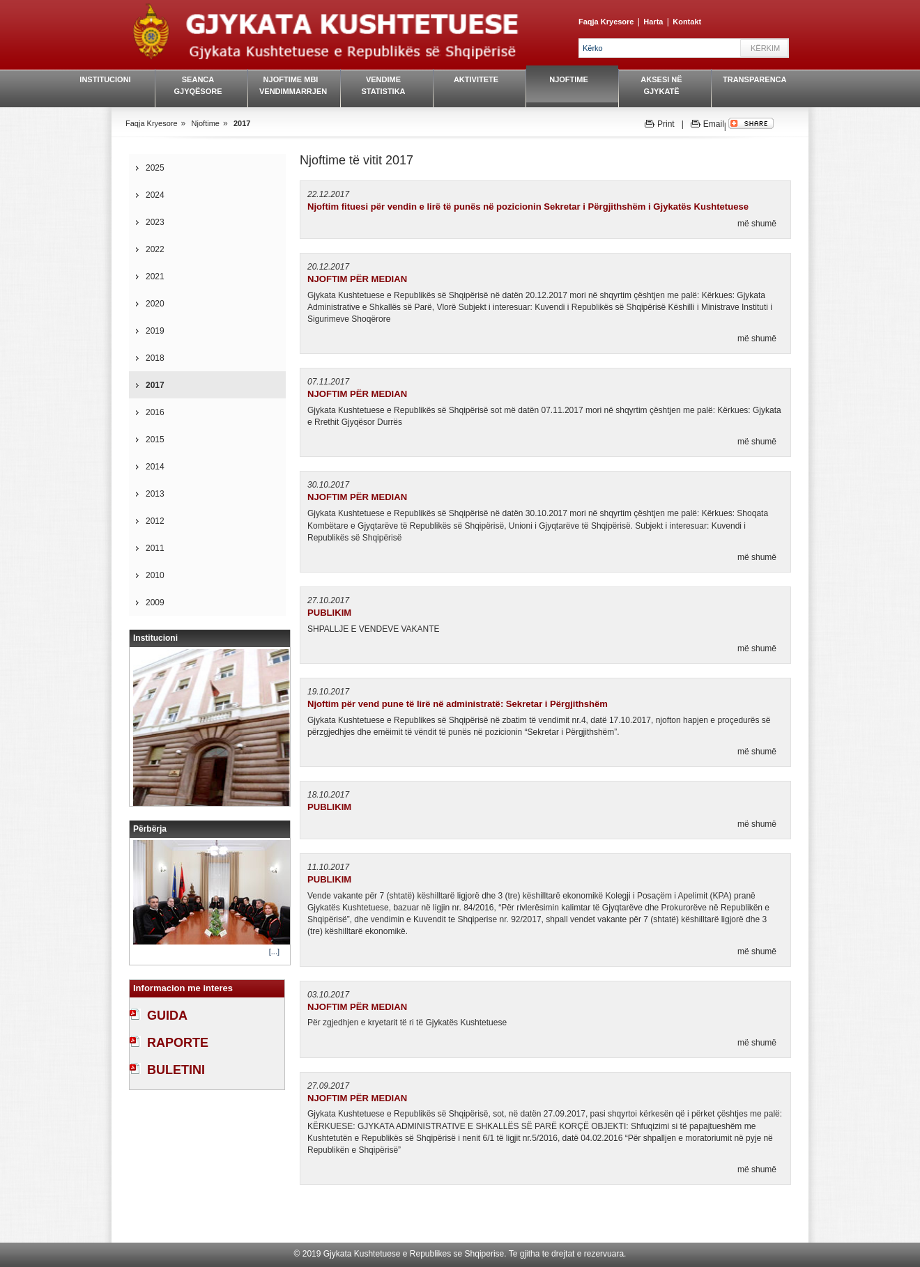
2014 (155, 467)
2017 (241, 123)
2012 (155, 521)
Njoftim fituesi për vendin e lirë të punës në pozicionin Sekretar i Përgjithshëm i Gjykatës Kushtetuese (528, 206)
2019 (155, 331)
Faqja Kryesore (606, 21)
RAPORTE (177, 1043)
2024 (155, 195)
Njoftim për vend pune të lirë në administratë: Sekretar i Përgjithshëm (457, 704)
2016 (155, 412)
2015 (155, 439)
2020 (155, 304)
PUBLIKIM (329, 612)
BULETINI (176, 1070)
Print (666, 124)
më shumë (756, 223)
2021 (155, 276)
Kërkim (765, 48)
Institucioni (104, 79)
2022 (155, 249)
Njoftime (568, 79)
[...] (274, 951)
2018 (155, 358)
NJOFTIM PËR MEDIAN (357, 279)
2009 (155, 602)
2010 (155, 575)
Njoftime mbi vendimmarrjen (290, 85)
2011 (155, 548)
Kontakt (687, 21)
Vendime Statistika (383, 85)
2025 (155, 168)
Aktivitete (476, 79)
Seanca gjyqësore (198, 85)
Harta (653, 21)
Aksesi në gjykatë (661, 85)
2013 (155, 494)
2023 (155, 222)
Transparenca (754, 79)
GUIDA (167, 1016)
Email (713, 124)
